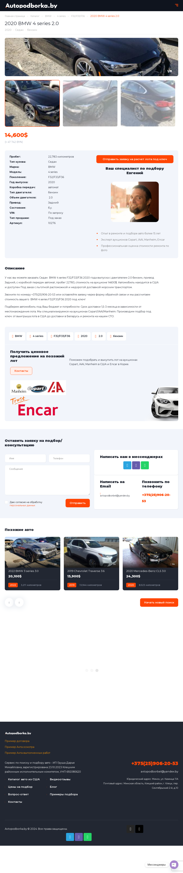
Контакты (15, 803)
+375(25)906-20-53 (43, 295)
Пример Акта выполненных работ (27, 754)
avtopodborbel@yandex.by (159, 773)
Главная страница (17, 16)
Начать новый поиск (159, 603)
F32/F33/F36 (85, 16)
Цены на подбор (20, 788)
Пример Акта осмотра (19, 748)
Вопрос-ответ (18, 796)
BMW (53, 16)
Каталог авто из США (24, 781)
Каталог (39, 16)
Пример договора (17, 742)
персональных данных (22, 506)
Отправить (75, 504)
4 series (67, 16)
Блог (53, 788)
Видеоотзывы (60, 781)
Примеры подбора (64, 796)
